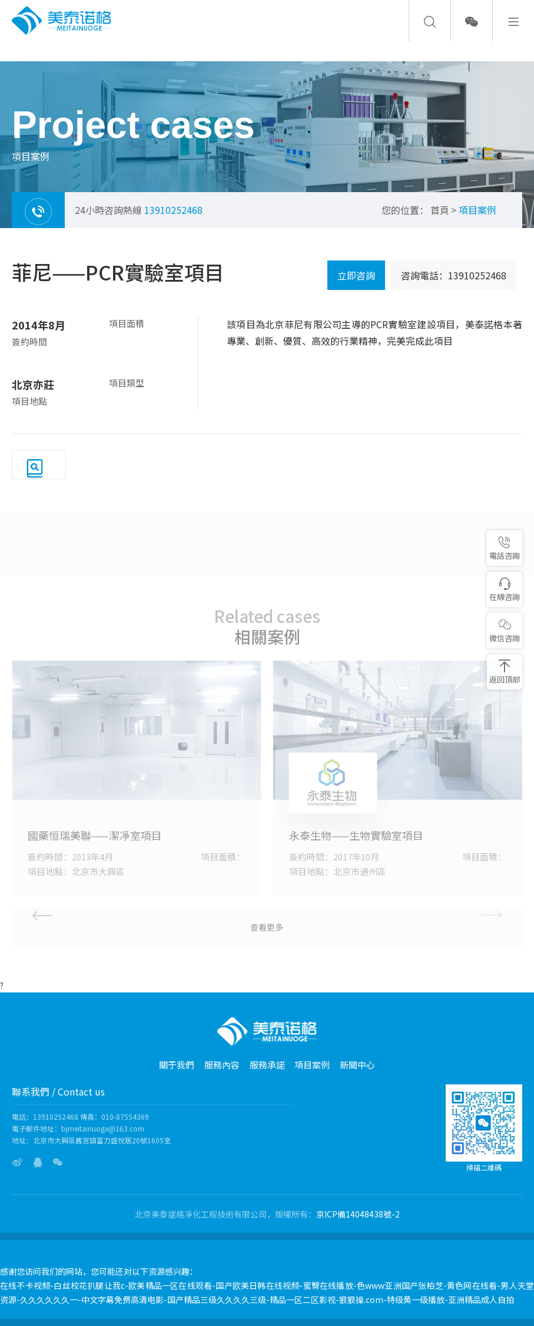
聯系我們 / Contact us (58, 1091)
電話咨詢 (504, 548)
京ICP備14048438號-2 (358, 1214)
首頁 (439, 210)
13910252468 (173, 210)
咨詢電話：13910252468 (453, 275)
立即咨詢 (356, 275)
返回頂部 (504, 672)
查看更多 (266, 927)
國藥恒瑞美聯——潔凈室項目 (95, 835)
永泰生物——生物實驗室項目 (356, 835)
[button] (97, 914)
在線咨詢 (504, 589)
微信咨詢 (504, 631)
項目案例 (477, 210)
